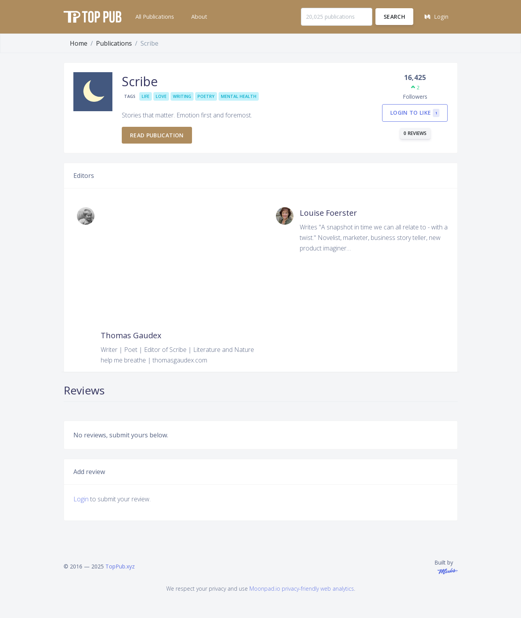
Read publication (157, 135)
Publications (114, 43)
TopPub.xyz (120, 566)
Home (78, 43)
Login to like (414, 113)
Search (394, 16)
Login (81, 499)
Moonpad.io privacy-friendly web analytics (301, 588)
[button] (154, 16)
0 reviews (415, 133)
